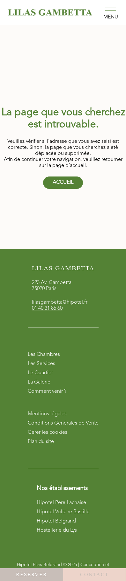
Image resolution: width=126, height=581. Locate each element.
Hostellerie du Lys (57, 530)
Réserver (31, 574)
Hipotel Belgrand (56, 521)
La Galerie (39, 382)
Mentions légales (47, 414)
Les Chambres (44, 354)
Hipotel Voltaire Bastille (63, 512)
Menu (110, 17)
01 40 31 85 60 (47, 308)
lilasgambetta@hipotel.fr (59, 302)
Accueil (63, 182)
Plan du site (41, 441)
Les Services (41, 363)
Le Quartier (40, 373)
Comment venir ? (47, 391)
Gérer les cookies (47, 432)
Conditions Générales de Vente (63, 423)
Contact (94, 574)
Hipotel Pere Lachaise (61, 502)
